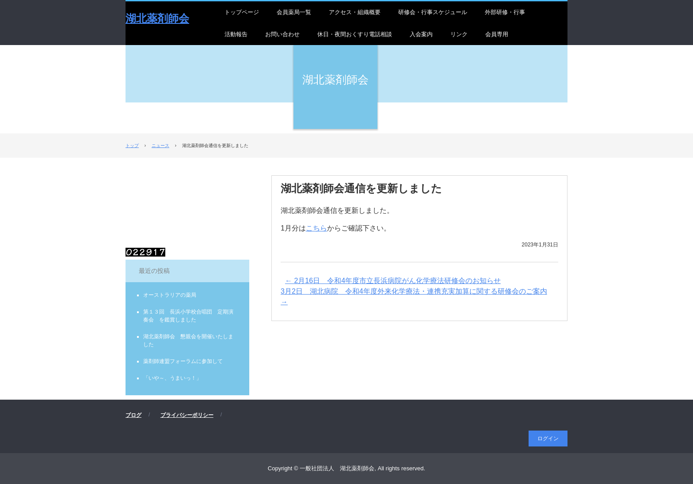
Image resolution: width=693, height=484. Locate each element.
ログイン (548, 438)
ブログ (133, 415)
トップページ (242, 12)
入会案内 (421, 34)
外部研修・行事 (505, 12)
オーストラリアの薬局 (169, 295)
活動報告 (236, 34)
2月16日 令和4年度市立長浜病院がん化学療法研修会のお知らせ (393, 280)
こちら (316, 228)
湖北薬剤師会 (157, 18)
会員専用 (496, 34)
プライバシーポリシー (186, 415)
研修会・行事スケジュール (432, 12)
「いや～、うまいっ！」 (172, 378)
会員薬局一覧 (294, 12)
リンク (459, 34)
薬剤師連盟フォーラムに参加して (183, 361)
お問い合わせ (282, 34)
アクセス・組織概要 (355, 12)
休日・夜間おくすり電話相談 (354, 34)
